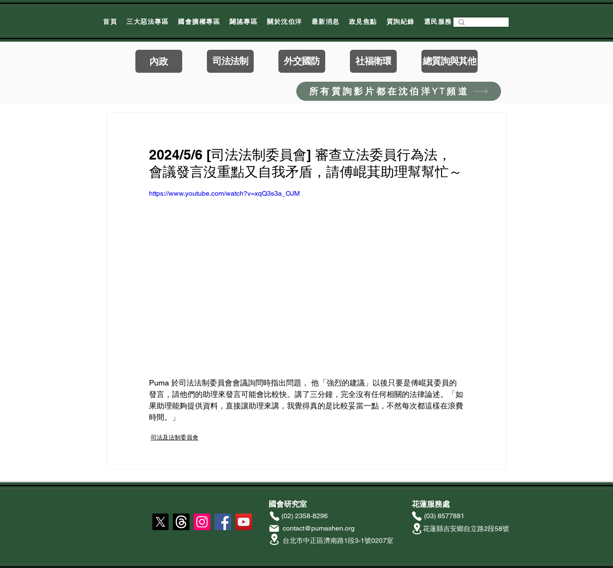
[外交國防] (301, 61)
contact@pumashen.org (319, 528)
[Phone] (274, 516)
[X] (160, 522)
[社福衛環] (373, 61)
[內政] (158, 61)
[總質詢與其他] (449, 61)
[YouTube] (243, 522)
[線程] (181, 522)
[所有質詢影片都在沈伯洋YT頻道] (398, 91)
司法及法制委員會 (174, 437)
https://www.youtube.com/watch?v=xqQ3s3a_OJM (224, 193)
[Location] (274, 539)
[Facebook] (223, 522)
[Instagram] (202, 522)
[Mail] (274, 528)
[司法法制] (230, 61)
